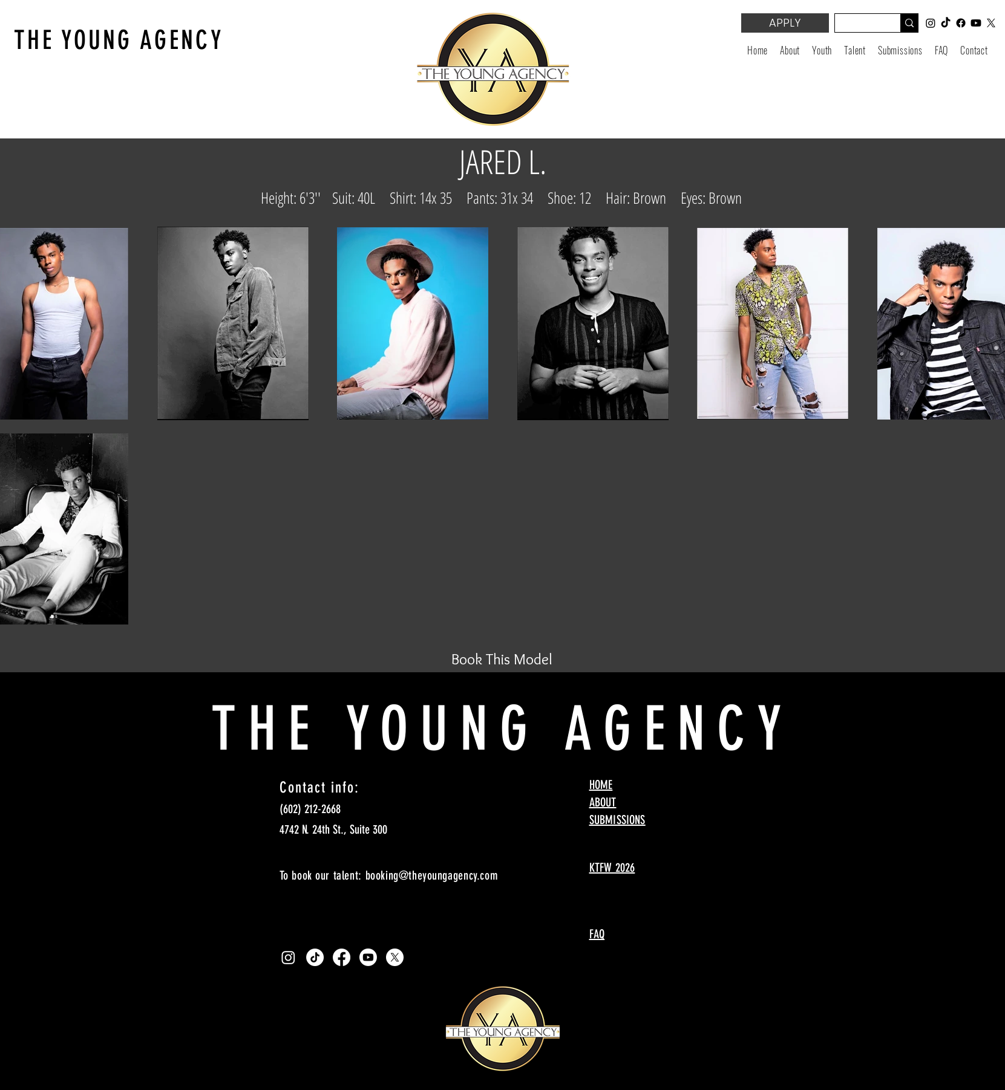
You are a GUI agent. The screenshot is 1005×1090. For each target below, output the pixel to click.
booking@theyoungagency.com (432, 875)
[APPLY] (785, 23)
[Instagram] (288, 957)
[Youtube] (368, 957)
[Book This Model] (502, 659)
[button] (822, 50)
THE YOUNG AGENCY (119, 40)
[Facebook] (341, 957)
